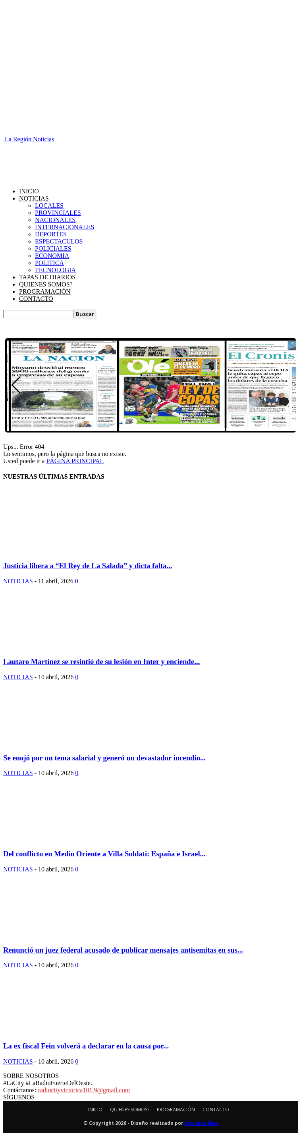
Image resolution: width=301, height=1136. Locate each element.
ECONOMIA (52, 255)
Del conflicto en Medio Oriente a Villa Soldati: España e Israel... (104, 854)
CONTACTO (36, 298)
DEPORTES (51, 234)
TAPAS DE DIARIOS (47, 277)
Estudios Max (201, 1123)
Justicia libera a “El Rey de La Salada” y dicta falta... (87, 565)
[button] (16, 385)
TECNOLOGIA (55, 270)
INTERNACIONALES (64, 227)
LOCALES (49, 205)
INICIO (29, 191)
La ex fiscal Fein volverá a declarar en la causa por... (86, 1046)
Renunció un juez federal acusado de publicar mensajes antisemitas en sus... (123, 950)
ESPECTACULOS (59, 241)
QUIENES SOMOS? (46, 284)
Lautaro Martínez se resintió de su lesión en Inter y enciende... (101, 661)
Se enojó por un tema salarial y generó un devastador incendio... (104, 758)
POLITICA (49, 262)
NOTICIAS (34, 198)
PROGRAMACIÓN (45, 291)
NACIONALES (55, 219)
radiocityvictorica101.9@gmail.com (84, 1090)
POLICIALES (53, 248)
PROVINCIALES (58, 212)
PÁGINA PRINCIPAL (75, 461)
